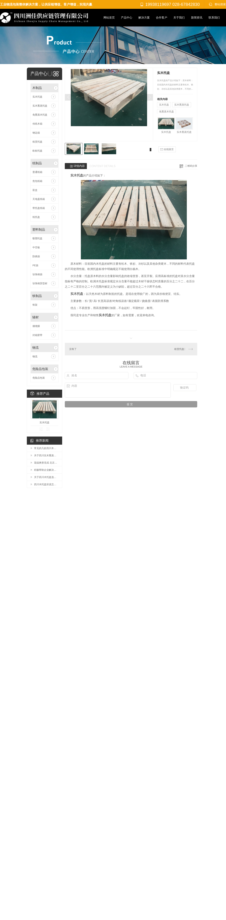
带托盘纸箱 (38, 208)
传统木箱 (37, 123)
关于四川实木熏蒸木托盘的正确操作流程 (46, 455)
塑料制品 (38, 229)
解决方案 (144, 17)
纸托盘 (36, 217)
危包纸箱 (37, 181)
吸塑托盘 (37, 238)
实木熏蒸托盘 (39, 105)
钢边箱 (36, 132)
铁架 (34, 304)
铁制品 (37, 296)
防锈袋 (36, 256)
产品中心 (126, 17)
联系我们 (214, 17)
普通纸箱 (37, 172)
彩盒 (34, 190)
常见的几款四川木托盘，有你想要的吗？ (46, 448)
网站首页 (109, 17)
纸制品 (37, 163)
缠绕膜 (36, 326)
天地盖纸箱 (38, 199)
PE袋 (35, 265)
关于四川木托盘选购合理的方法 (46, 477)
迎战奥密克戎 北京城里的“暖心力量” (46, 462)
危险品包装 (40, 369)
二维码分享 (191, 165)
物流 (35, 347)
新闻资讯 (196, 17)
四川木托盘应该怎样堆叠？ (46, 484)
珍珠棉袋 (37, 274)
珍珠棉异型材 (39, 283)
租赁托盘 (37, 141)
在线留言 (167, 149)
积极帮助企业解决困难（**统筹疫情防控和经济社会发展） (46, 469)
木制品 (37, 88)
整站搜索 (220, 4)
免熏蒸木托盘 (39, 114)
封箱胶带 (37, 335)
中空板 (36, 247)
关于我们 (179, 17)
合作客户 (161, 17)
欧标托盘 (37, 150)
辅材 (35, 317)
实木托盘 (37, 96)
